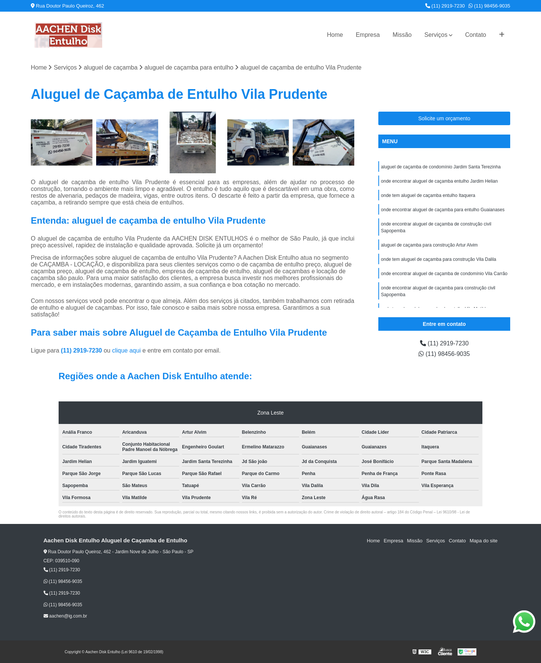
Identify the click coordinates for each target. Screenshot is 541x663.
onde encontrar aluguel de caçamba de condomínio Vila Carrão (444, 273)
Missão (402, 35)
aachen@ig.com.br (65, 616)
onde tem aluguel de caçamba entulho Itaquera (428, 195)
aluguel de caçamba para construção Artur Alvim (429, 245)
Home (335, 35)
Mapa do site (483, 540)
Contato (475, 35)
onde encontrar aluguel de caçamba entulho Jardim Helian (439, 181)
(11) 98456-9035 (489, 6)
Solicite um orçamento (444, 118)
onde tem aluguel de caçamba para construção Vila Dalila (438, 259)
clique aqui (126, 350)
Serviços (436, 35)
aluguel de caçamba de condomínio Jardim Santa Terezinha (441, 167)
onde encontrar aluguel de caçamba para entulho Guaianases (443, 209)
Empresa (368, 35)
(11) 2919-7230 (445, 6)
